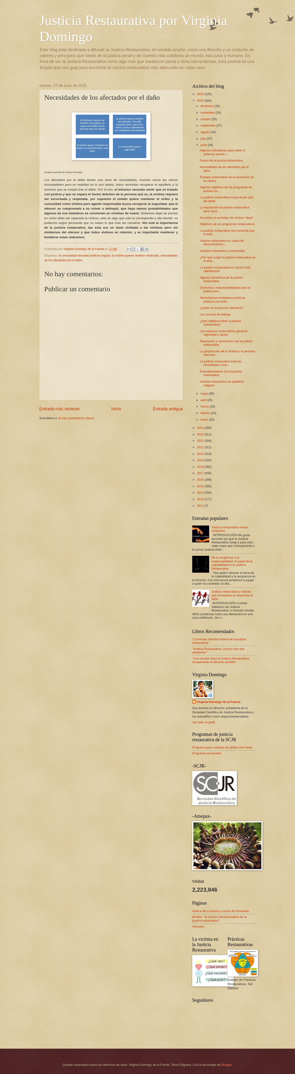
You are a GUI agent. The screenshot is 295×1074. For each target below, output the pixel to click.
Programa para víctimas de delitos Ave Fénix (222, 747)
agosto (205, 132)
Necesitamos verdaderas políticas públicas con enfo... (222, 299)
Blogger (226, 1064)
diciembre (207, 106)
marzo (205, 406)
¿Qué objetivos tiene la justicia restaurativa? (220, 322)
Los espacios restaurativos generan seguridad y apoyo (223, 332)
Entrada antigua (168, 409)
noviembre (207, 112)
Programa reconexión (206, 753)
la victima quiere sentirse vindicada (135, 255)
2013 (200, 499)
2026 (200, 94)
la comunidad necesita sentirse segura (84, 255)
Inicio (116, 409)
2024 (200, 428)
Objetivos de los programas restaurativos (227, 224)
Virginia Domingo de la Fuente (218, 702)
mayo (204, 393)
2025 (200, 100)
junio (204, 145)
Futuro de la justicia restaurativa (221, 160)
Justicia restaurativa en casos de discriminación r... (222, 242)
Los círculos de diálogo (215, 314)
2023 (200, 434)
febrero (205, 413)
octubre (205, 119)
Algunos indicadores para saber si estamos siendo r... (222, 152)
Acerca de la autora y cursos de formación (220, 911)
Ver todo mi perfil (203, 722)
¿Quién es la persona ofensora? (221, 308)
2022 (200, 440)
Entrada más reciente (59, 409)
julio (203, 138)
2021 (200, 447)
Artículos (198, 926)
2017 (200, 473)
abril (203, 400)
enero (204, 419)
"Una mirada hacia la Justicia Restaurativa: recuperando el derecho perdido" (221, 660)
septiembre (208, 125)
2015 (200, 486)
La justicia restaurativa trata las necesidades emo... (220, 363)
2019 (200, 460)
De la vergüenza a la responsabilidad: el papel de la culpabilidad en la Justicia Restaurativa (231, 563)
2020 (200, 454)
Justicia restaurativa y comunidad (222, 251)
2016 (200, 479)
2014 (200, 492)
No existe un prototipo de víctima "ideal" (226, 217)
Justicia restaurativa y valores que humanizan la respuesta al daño (232, 595)
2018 (200, 466)
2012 (200, 505)
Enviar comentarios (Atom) (76, 418)
